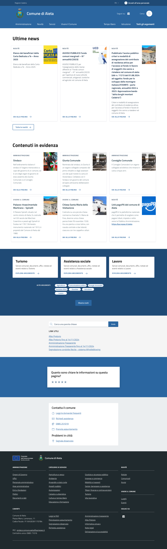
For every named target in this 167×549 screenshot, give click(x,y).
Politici (15, 494)
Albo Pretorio (90, 519)
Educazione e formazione (59, 501)
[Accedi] (137, 3)
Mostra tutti (83, 302)
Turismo (88, 494)
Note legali (89, 527)
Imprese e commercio (93, 478)
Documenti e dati (19, 497)
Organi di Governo (20, 474)
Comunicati (125, 478)
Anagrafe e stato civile (58, 482)
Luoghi (124, 498)
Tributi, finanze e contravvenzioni (98, 490)
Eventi (123, 502)
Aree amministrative (21, 486)
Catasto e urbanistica (57, 494)
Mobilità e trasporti (92, 482)
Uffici (15, 478)
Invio (113, 324)
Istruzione (126, 24)
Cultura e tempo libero (58, 497)
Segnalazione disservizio (58, 523)
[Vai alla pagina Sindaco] (21, 188)
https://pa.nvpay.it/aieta (122, 224)
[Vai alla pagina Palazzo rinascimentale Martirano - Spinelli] (21, 236)
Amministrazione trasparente (97, 516)
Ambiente (53, 478)
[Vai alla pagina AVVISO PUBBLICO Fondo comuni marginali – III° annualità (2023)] (71, 115)
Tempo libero (110, 24)
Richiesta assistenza (57, 527)
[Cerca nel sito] (149, 13)
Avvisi (123, 482)
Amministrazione (23, 24)
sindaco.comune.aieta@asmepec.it (31, 530)
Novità (40, 24)
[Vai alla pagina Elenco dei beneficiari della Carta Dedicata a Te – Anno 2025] (21, 115)
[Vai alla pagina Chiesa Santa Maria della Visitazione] (71, 236)
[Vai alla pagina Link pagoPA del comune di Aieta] (120, 236)
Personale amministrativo (23, 482)
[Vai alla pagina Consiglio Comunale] (120, 188)
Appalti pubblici (55, 486)
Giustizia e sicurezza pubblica (96, 474)
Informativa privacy (93, 523)
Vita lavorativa (91, 497)
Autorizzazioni (54, 490)
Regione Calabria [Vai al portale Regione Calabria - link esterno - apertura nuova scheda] (21, 3)
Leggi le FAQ (54, 516)
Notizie (124, 474)
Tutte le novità (23, 127)
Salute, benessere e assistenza (97, 486)
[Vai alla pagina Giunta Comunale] (71, 188)
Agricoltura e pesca (56, 474)
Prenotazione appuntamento (60, 519)
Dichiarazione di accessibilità (96, 531)
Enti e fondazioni (19, 490)
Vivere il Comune (69, 24)
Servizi (52, 24)
